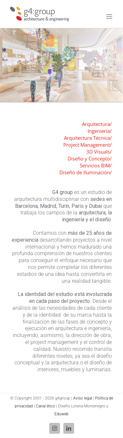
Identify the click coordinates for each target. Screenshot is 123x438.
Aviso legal (82, 398)
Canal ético (45, 406)
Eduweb (61, 414)
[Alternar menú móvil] (109, 16)
